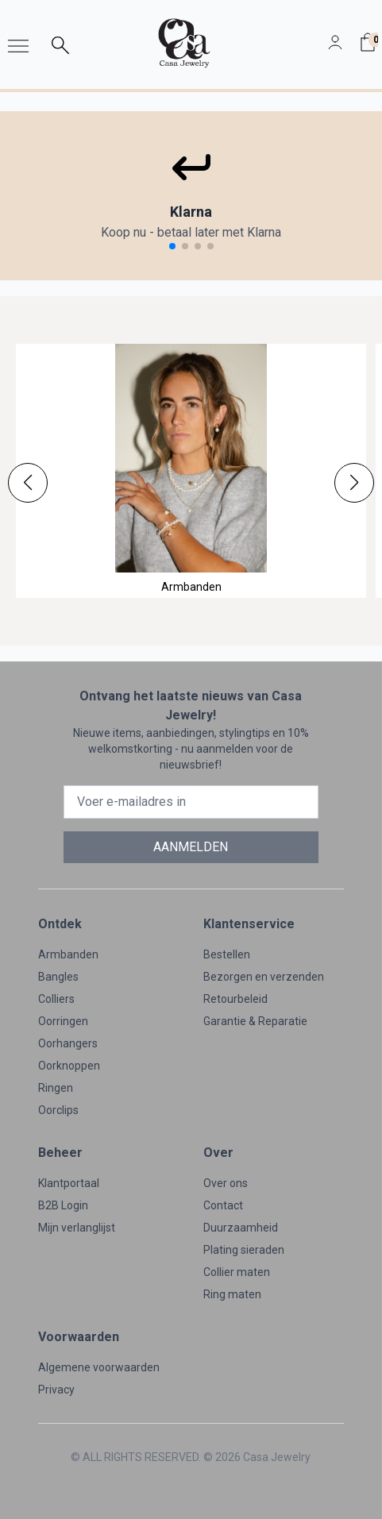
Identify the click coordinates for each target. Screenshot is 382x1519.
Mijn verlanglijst (76, 1227)
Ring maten (232, 1294)
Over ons (225, 1183)
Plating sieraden (243, 1249)
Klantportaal (68, 1183)
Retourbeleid (235, 999)
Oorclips (58, 1110)
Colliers (56, 999)
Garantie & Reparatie (255, 1021)
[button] (28, 483)
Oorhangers (68, 1043)
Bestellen (226, 954)
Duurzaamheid (240, 1227)
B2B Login (63, 1205)
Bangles (58, 976)
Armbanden (68, 954)
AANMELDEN (190, 846)
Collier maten (236, 1272)
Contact (223, 1205)
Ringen (55, 1087)
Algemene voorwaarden (99, 1367)
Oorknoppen (69, 1065)
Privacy (56, 1389)
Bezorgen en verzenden (263, 976)
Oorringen (63, 1021)
